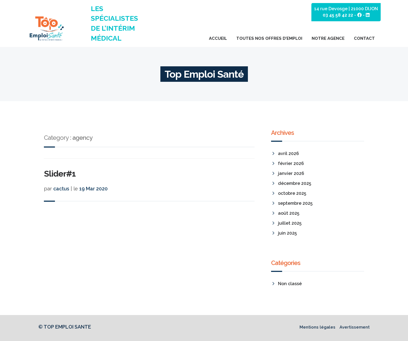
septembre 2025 (295, 203)
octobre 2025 (292, 193)
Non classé (290, 283)
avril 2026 (288, 153)
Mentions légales (317, 327)
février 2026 (291, 163)
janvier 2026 (291, 173)
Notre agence (328, 38)
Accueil (218, 38)
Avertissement (355, 327)
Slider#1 (60, 174)
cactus (61, 189)
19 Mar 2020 (93, 189)
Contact (364, 38)
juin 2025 (287, 233)
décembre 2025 (294, 183)
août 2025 (288, 213)
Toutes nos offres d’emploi (269, 38)
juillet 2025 (289, 223)
